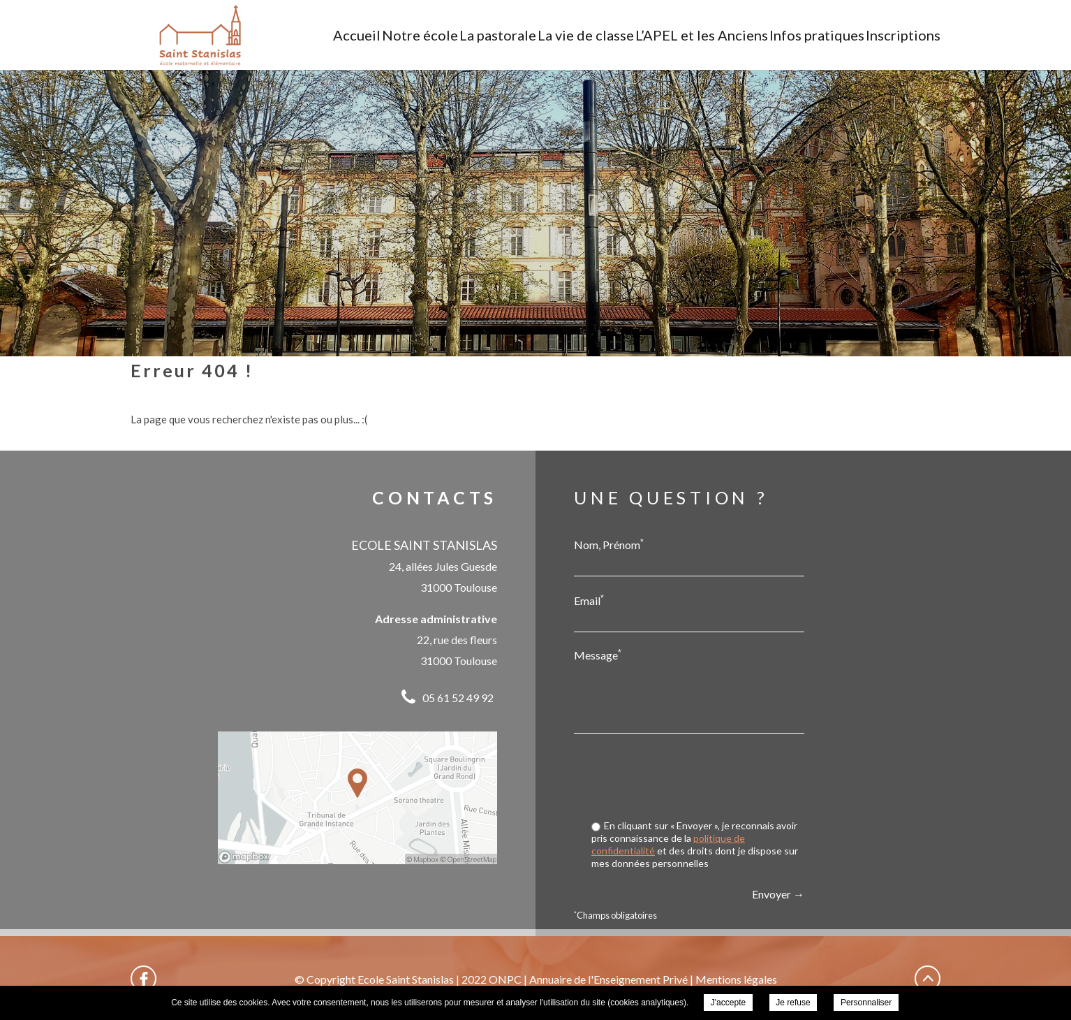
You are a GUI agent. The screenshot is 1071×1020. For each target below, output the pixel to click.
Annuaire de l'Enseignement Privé (608, 979)
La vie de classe (586, 35)
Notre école (420, 35)
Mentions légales (736, 979)
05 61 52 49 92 (458, 697)
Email (589, 600)
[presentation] (698, 778)
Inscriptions (903, 35)
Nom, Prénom (609, 544)
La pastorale (497, 35)
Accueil (357, 35)
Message (597, 655)
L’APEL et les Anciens (701, 35)
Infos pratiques (816, 35)
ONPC (505, 979)
